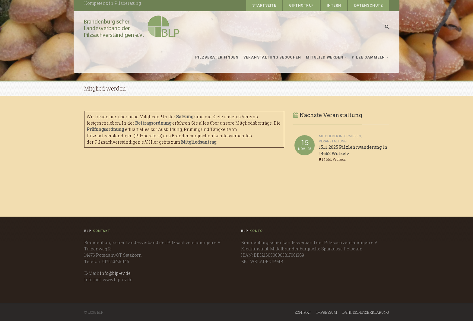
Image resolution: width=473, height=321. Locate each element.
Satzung (184, 116)
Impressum (326, 312)
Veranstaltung (333, 141)
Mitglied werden (326, 57)
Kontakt (303, 312)
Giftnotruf (301, 5)
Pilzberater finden (216, 57)
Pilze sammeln (370, 57)
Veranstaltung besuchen (272, 57)
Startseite (264, 5)
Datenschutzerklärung (365, 312)
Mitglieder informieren (340, 136)
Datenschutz (368, 5)
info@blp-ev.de (115, 273)
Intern (334, 5)
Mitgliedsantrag (198, 142)
